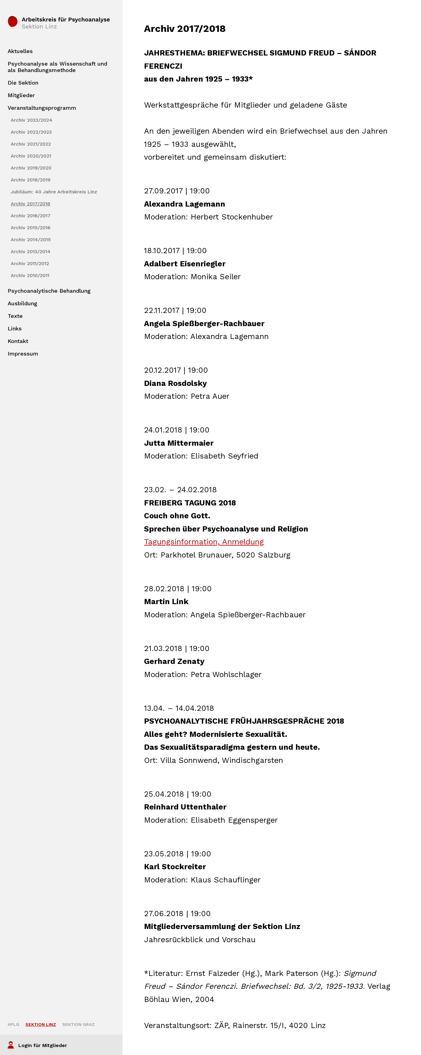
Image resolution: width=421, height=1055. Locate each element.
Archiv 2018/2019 (31, 180)
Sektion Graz (78, 1024)
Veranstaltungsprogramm (42, 108)
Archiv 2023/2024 (31, 120)
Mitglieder (21, 95)
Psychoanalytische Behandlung (49, 291)
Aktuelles (20, 51)
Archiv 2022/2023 (31, 132)
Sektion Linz (40, 1024)
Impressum (23, 353)
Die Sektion (23, 82)
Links (15, 328)
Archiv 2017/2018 (30, 204)
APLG (13, 1024)
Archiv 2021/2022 (31, 144)
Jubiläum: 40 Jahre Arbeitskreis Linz (54, 192)
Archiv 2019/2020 (31, 168)
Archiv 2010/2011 (30, 275)
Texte (15, 316)
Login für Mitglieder (42, 1045)
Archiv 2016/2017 (31, 216)
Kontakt (18, 341)
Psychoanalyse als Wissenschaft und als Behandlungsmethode (57, 66)
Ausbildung (22, 303)
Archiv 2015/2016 (31, 227)
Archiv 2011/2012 (30, 263)
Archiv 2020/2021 (31, 156)
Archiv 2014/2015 (31, 239)
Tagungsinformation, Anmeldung (204, 541)
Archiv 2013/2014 (31, 251)
